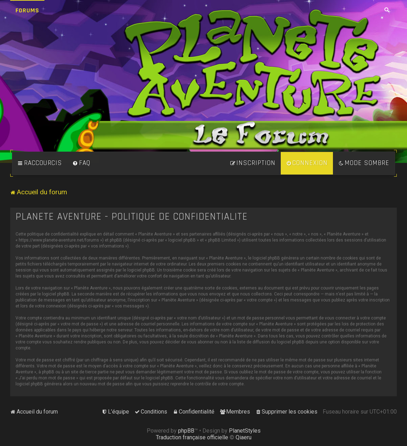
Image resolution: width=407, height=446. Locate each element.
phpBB (186, 430)
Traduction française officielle (192, 437)
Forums (27, 10)
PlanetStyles (245, 430)
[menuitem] (81, 163)
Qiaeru (243, 437)
